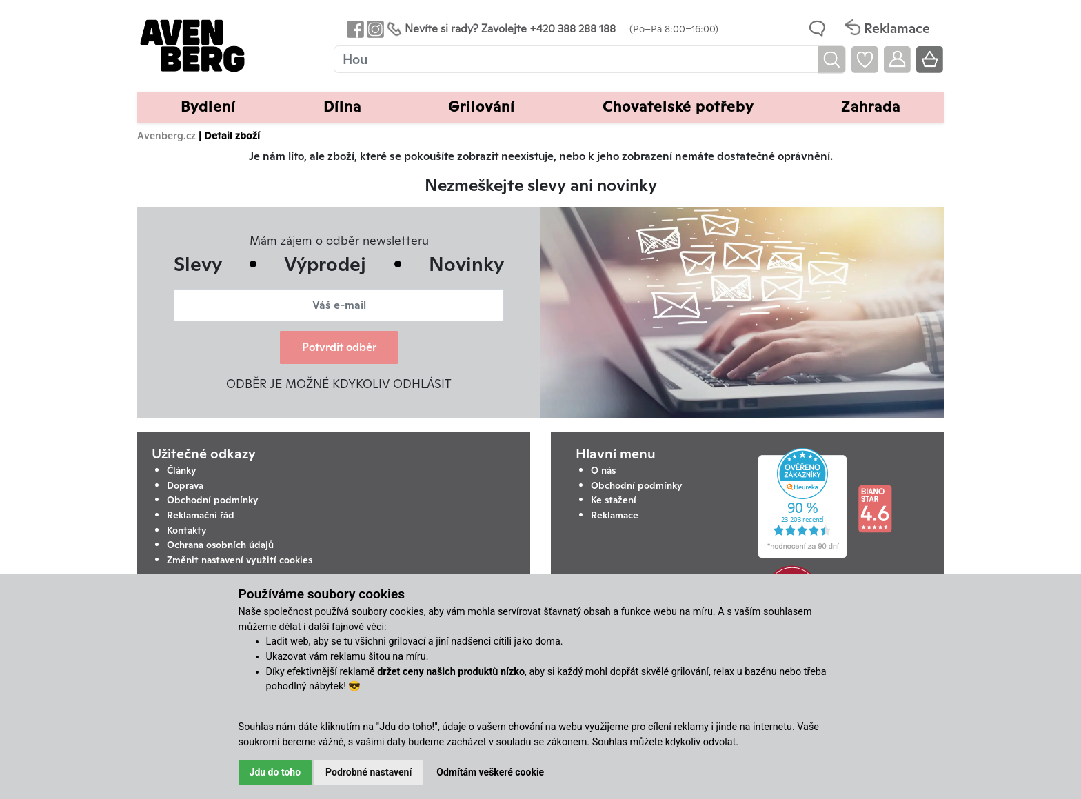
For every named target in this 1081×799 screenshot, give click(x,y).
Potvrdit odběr (339, 347)
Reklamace (614, 515)
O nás (603, 470)
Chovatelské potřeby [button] (678, 106)
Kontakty (187, 530)
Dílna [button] (342, 106)
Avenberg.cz (166, 135)
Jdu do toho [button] (275, 772)
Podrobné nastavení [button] (368, 772)
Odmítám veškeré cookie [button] (490, 772)
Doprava (185, 485)
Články (181, 470)
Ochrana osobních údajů (220, 544)
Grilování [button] (481, 106)
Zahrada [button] (870, 106)
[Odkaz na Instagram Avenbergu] (374, 28)
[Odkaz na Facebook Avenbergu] (354, 28)
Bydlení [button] (208, 106)
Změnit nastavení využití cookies (239, 560)
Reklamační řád (200, 515)
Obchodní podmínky (213, 500)
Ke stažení (613, 500)
